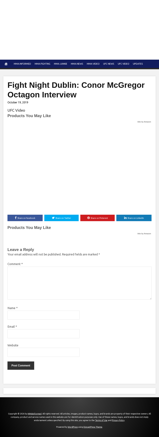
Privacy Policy (118, 420)
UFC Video (123, 63)
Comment (15, 264)
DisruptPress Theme (92, 427)
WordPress (73, 427)
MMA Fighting (42, 63)
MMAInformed (34, 414)
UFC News (108, 63)
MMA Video (93, 63)
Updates (138, 63)
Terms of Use (101, 420)
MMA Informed (22, 63)
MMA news (77, 63)
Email (12, 326)
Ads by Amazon (144, 122)
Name (12, 308)
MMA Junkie (60, 63)
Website (12, 345)
